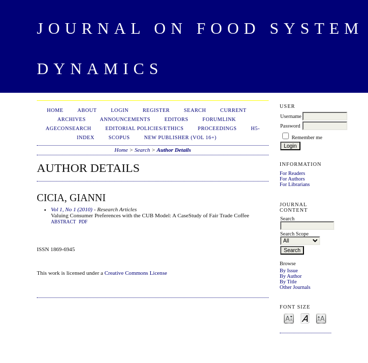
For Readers (292, 173)
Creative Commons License (135, 273)
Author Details (174, 150)
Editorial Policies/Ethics (144, 128)
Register (156, 110)
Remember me (306, 137)
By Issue (289, 270)
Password (290, 126)
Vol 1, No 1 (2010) (71, 209)
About (87, 110)
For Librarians (295, 184)
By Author (291, 276)
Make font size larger (321, 318)
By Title (288, 281)
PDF (83, 221)
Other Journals (295, 287)
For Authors (292, 179)
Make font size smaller (289, 318)
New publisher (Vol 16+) (180, 137)
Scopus (119, 137)
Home (55, 110)
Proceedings (217, 128)
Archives (71, 119)
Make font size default (305, 318)
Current (233, 110)
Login (120, 110)
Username (290, 116)
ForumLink (219, 119)
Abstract (63, 221)
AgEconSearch (69, 128)
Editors (176, 119)
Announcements (125, 119)
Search (195, 110)
